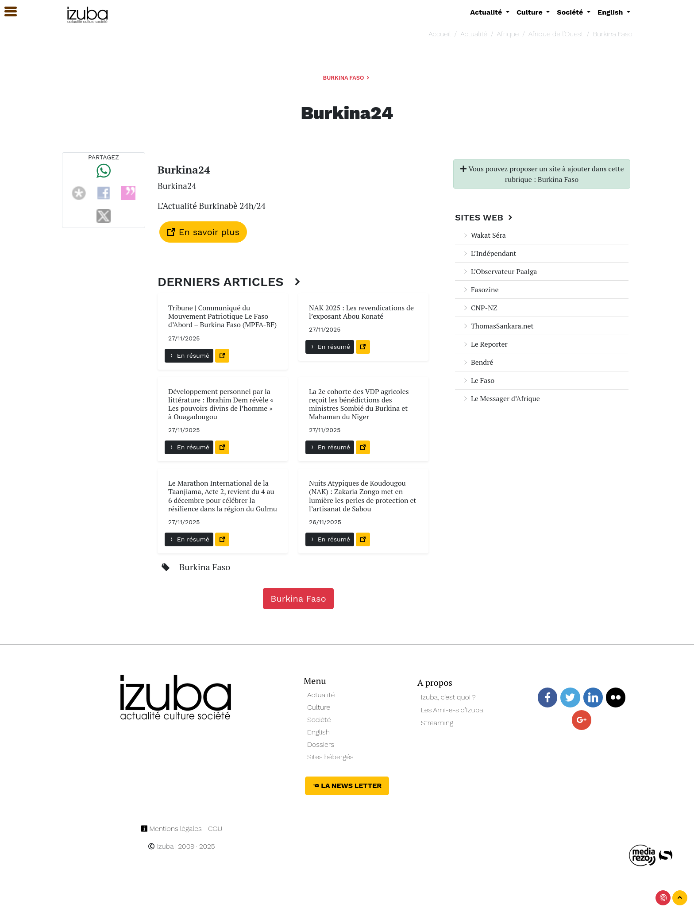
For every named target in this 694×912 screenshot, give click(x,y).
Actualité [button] (487, 12)
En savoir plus (203, 232)
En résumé (189, 355)
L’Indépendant (489, 253)
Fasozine (480, 289)
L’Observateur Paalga (499, 271)
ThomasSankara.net (498, 326)
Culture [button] (530, 12)
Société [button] (571, 12)
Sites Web (485, 217)
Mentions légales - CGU (182, 828)
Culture (318, 707)
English (318, 732)
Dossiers (320, 744)
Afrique (508, 34)
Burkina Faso (612, 34)
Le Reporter (485, 344)
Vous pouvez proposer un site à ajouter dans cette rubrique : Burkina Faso (542, 174)
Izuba (161, 846)
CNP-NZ (479, 308)
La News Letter (347, 785)
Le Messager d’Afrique (501, 398)
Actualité (473, 34)
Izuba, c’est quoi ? (448, 697)
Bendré (477, 362)
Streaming (437, 723)
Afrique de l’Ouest (555, 34)
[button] (6, 11)
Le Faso (478, 380)
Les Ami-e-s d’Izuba (452, 710)
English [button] (611, 12)
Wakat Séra (484, 235)
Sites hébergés (330, 757)
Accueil (439, 34)
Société (319, 719)
